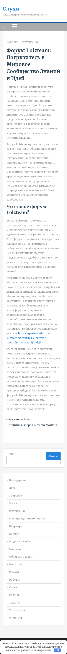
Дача (12, 488)
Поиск (10, 454)
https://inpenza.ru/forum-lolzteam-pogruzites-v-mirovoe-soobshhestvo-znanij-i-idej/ (28, 338)
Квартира (15, 526)
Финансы (15, 618)
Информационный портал (27, 518)
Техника (14, 602)
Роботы (14, 579)
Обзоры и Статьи (21, 556)
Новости (15, 549)
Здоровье (15, 495)
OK (57, 650)
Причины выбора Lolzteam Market (31, 425)
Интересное (30, 42)
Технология (17, 610)
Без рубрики (17, 480)
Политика (16, 564)
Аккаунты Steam (20, 419)
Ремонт (14, 572)
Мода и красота (19, 541)
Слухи (11, 9)
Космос (14, 533)
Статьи (14, 595)
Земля (13, 503)
